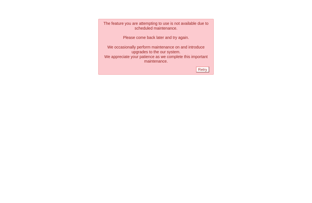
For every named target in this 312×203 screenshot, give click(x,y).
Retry (202, 69)
